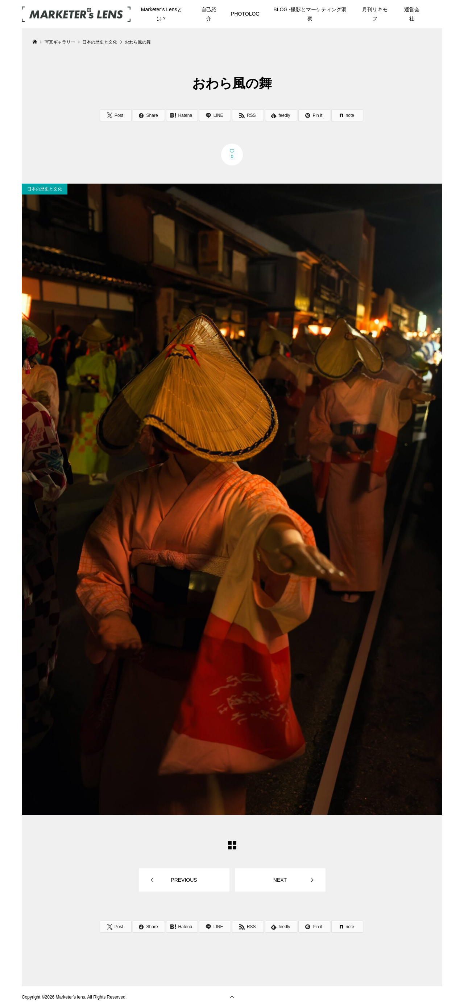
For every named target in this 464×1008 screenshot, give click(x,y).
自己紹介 (208, 14)
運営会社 (411, 14)
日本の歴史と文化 (44, 189)
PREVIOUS (184, 880)
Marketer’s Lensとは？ (161, 14)
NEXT (280, 880)
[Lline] (215, 115)
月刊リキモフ (375, 14)
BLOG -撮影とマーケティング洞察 (309, 14)
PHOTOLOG (245, 14)
